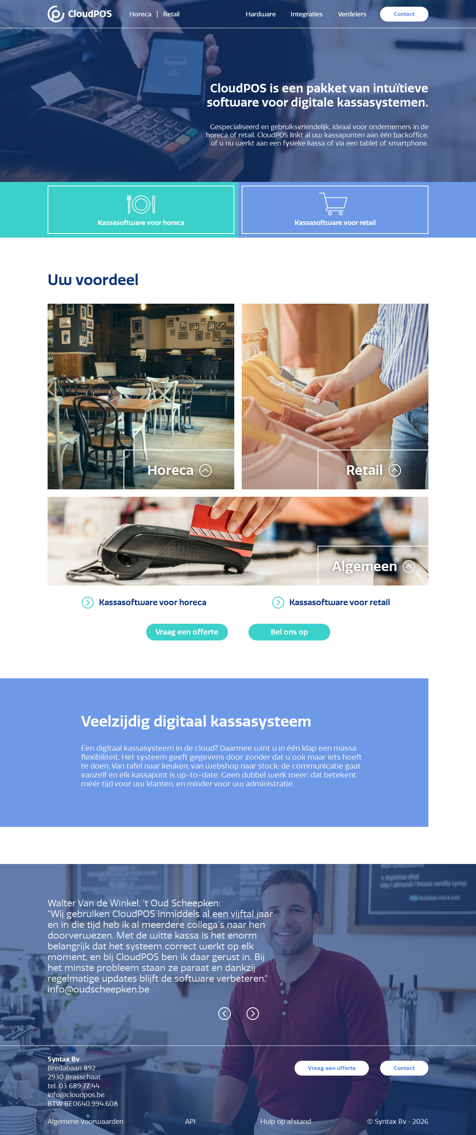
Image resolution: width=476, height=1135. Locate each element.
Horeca (140, 14)
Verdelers (352, 14)
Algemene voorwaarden (85, 1122)
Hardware (261, 14)
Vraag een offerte (186, 631)
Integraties (306, 14)
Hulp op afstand (285, 1122)
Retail (171, 14)
